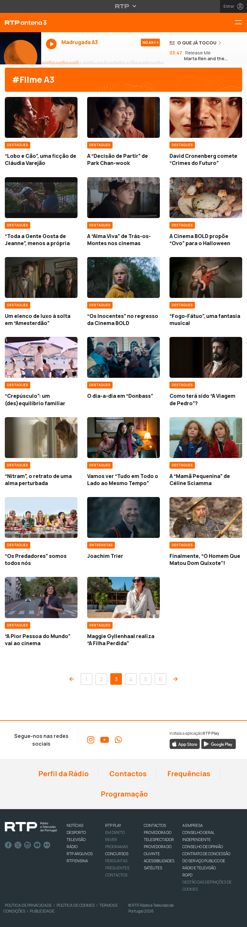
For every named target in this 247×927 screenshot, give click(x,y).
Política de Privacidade (28, 905)
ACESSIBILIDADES (159, 861)
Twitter (18, 845)
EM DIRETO (115, 832)
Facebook (8, 845)
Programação (123, 794)
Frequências (188, 774)
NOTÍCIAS (75, 825)
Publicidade (42, 911)
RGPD (187, 875)
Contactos (127, 774)
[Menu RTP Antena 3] (241, 22)
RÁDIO (72, 846)
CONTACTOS (155, 825)
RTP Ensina (77, 861)
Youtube (37, 845)
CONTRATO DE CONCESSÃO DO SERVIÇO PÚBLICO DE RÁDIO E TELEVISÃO (206, 861)
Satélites (153, 868)
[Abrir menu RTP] (123, 6)
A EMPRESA (192, 825)
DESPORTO (76, 832)
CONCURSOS (116, 853)
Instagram (27, 845)
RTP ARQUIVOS (80, 853)
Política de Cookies (76, 905)
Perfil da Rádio (63, 774)
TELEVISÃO (76, 839)
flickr (46, 845)
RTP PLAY (113, 825)
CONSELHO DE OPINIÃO (202, 846)
